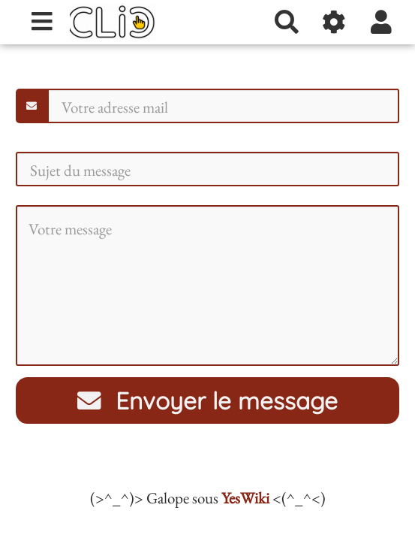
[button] (381, 22)
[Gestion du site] (334, 22)
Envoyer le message (207, 400)
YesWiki (245, 498)
